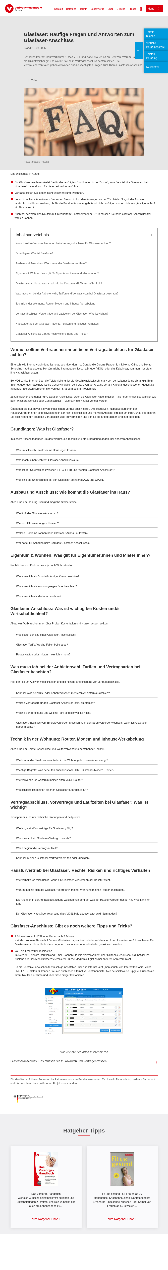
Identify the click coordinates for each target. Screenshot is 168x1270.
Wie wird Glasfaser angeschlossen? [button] (35, 524)
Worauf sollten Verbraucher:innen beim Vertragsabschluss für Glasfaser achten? (63, 243)
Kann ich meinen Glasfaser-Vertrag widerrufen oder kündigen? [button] (50, 858)
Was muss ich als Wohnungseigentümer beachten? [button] (44, 587)
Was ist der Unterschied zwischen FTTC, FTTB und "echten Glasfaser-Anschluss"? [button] (63, 470)
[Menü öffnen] (154, 8)
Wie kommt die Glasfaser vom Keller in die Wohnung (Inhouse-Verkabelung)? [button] (59, 761)
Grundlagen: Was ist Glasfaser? (34, 253)
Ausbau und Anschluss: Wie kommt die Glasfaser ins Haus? (51, 263)
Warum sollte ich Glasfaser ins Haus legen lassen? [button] (43, 451)
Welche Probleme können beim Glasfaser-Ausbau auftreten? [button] (49, 533)
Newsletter (152, 67)
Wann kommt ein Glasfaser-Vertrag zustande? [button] (41, 839)
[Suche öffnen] (141, 8)
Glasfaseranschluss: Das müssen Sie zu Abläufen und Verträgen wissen (59, 1061)
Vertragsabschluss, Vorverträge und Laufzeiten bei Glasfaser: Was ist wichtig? (62, 313)
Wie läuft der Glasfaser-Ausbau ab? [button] (35, 514)
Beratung (71, 8)
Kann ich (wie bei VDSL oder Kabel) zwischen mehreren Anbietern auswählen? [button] (60, 693)
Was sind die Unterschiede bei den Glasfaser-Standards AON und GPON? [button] (57, 480)
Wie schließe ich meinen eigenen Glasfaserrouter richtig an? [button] (49, 790)
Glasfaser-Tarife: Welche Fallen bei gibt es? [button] (39, 645)
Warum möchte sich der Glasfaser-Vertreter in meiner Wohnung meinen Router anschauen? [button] (68, 890)
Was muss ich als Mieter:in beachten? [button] (36, 597)
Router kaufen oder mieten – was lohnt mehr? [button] (41, 655)
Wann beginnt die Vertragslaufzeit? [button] (34, 849)
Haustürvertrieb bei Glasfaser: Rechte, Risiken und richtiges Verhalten (57, 323)
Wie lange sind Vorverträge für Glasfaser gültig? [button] (42, 829)
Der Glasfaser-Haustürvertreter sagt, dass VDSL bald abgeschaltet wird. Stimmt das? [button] (64, 914)
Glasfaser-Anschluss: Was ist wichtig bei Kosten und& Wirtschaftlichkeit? (59, 283)
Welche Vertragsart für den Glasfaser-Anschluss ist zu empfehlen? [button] (53, 703)
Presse (132, 8)
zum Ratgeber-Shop (44, 1219)
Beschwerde (97, 8)
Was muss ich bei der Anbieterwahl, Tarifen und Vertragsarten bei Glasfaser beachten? (67, 293)
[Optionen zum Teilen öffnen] (32, 81)
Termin (83, 8)
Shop (111, 8)
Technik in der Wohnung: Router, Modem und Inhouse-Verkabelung (56, 303)
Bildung (121, 8)
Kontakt (58, 8)
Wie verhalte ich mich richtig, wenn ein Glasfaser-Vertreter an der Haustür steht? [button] (61, 880)
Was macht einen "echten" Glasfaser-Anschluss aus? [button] (45, 460)
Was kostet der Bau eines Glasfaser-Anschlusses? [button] (43, 635)
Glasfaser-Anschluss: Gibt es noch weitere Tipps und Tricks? (52, 333)
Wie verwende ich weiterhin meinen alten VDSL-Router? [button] (47, 780)
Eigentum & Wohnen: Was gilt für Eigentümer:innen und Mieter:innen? (58, 273)
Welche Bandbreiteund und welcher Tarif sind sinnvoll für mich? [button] (51, 713)
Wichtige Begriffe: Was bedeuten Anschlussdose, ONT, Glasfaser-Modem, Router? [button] (62, 770)
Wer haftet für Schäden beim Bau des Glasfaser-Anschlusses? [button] (50, 543)
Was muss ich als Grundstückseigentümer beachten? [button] (45, 577)
